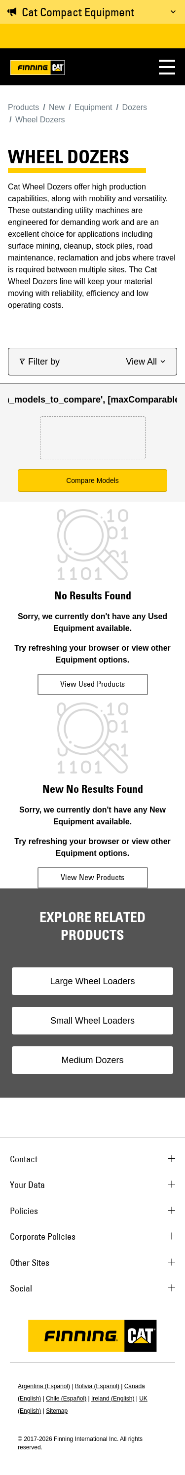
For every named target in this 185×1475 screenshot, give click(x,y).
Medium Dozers (92, 1060)
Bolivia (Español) (97, 1386)
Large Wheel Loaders (92, 981)
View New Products (92, 877)
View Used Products (92, 684)
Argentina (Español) (44, 1386)
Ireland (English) (112, 1398)
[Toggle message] (173, 12)
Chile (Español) (66, 1398)
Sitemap (57, 1410)
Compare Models (92, 480)
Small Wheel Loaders (92, 1021)
